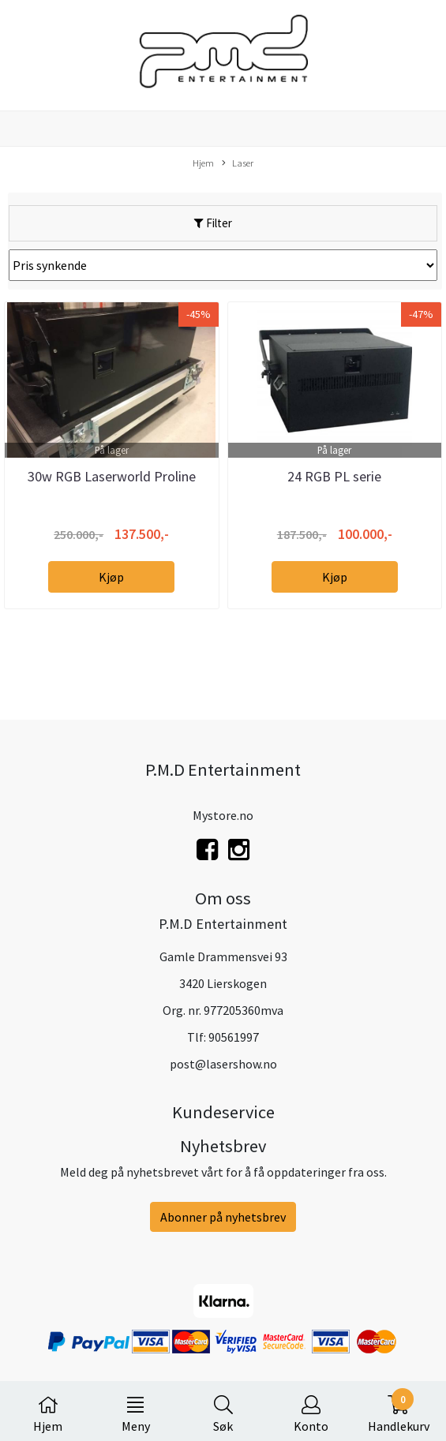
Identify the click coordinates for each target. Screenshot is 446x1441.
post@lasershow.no (223, 1064)
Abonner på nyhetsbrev (223, 1217)
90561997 (233, 1037)
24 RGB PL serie (334, 476)
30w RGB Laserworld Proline (112, 476)
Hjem (203, 162)
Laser (237, 163)
